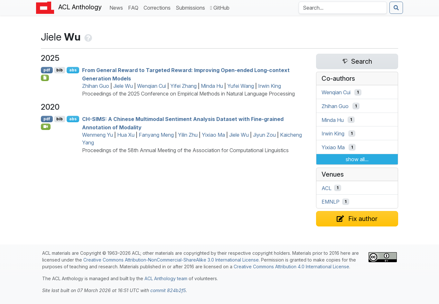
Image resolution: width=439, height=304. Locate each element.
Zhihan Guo (95, 86)
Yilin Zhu (188, 135)
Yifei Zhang (183, 86)
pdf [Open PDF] (46, 70)
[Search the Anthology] (343, 8)
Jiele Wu (123, 86)
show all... (357, 159)
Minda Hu (212, 86)
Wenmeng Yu (97, 135)
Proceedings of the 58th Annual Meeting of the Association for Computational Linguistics (185, 150)
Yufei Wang (240, 86)
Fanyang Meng (156, 135)
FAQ (134, 7)
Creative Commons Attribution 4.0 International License (291, 266)
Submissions (192, 7)
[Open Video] (46, 127)
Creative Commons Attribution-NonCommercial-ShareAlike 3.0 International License (171, 260)
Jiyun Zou (264, 135)
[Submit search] (396, 8)
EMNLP (331, 201)
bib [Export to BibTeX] (59, 70)
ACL (327, 188)
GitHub (219, 8)
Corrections (158, 7)
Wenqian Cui (151, 86)
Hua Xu (126, 135)
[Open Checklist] (45, 78)
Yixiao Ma (213, 135)
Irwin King (269, 86)
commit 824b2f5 (168, 290)
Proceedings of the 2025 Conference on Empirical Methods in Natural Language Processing (188, 93)
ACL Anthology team (166, 278)
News (117, 7)
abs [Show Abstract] (73, 70)
